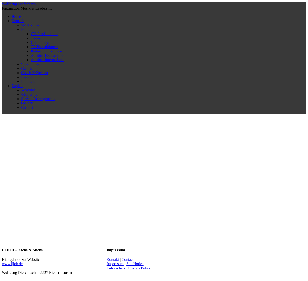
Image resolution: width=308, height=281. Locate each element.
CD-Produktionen (44, 34)
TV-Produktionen (44, 47)
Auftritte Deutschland (47, 55)
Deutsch (18, 21)
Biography (29, 94)
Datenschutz (116, 268)
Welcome (28, 90)
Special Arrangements (38, 99)
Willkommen (31, 25)
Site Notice (135, 264)
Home (16, 16)
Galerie (26, 68)
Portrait (27, 29)
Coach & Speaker (34, 73)
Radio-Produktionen (46, 51)
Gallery (27, 103)
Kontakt (27, 77)
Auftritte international (47, 60)
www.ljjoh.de (12, 264)
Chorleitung (40, 42)
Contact (27, 107)
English (17, 86)
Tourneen (38, 38)
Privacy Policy (139, 268)
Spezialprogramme (35, 64)
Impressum (29, 81)
